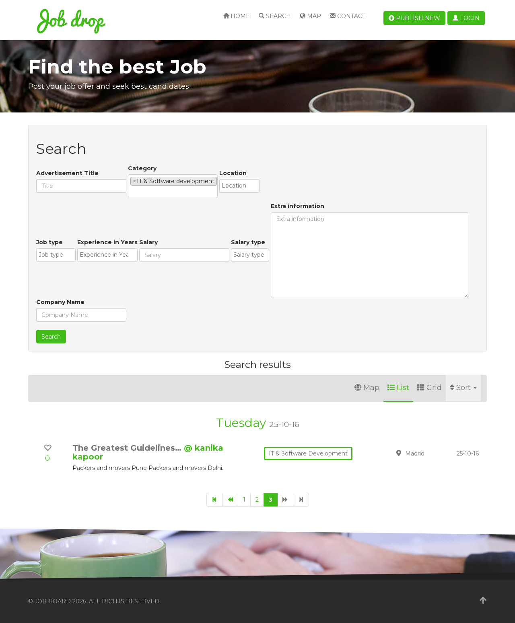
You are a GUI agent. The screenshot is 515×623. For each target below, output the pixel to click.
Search (275, 16)
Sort (463, 387)
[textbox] (132, 192)
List (398, 387)
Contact (347, 16)
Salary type (248, 242)
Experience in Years (107, 242)
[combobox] (173, 186)
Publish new (414, 18)
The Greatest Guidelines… (128, 448)
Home (236, 16)
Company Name (60, 302)
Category (142, 168)
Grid (429, 387)
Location (233, 173)
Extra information (297, 206)
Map (310, 16)
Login (466, 18)
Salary (148, 242)
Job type (49, 242)
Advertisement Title (67, 173)
